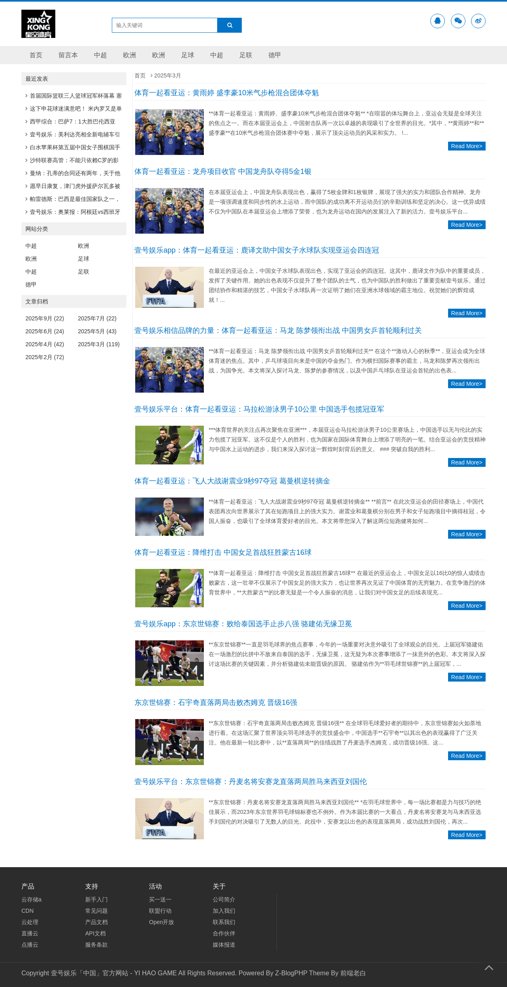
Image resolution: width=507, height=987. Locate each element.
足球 (187, 55)
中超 (100, 55)
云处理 (29, 922)
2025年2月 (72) (44, 357)
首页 (35, 55)
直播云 (29, 933)
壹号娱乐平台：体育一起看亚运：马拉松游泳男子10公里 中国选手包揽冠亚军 (259, 409)
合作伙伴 (224, 933)
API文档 (95, 933)
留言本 (68, 55)
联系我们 (224, 922)
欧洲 (129, 55)
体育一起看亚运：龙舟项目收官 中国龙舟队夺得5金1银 (223, 171)
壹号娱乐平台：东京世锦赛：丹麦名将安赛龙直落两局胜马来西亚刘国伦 (250, 782)
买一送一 (160, 899)
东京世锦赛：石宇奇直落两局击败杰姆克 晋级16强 (215, 702)
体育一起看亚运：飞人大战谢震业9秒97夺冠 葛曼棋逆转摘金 (232, 481)
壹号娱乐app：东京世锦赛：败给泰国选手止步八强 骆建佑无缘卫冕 (243, 624)
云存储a (31, 899)
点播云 (29, 944)
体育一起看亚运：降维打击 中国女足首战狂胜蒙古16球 (223, 552)
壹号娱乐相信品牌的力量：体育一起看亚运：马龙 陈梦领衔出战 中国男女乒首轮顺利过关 (278, 330)
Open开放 (161, 922)
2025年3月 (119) (99, 344)
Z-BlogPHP (291, 973)
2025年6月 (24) (44, 331)
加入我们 (224, 911)
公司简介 (224, 899)
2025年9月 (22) (44, 318)
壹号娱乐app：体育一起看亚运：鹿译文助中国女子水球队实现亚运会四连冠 (256, 250)
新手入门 (96, 899)
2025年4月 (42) (44, 344)
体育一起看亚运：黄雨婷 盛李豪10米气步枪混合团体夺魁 (226, 93)
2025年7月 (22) (97, 318)
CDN (27, 911)
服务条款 (96, 944)
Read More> (466, 146)
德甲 (274, 55)
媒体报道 (224, 944)
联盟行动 (160, 911)
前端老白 (353, 973)
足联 (245, 55)
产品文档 (96, 922)
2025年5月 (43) (97, 331)
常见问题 (96, 911)
